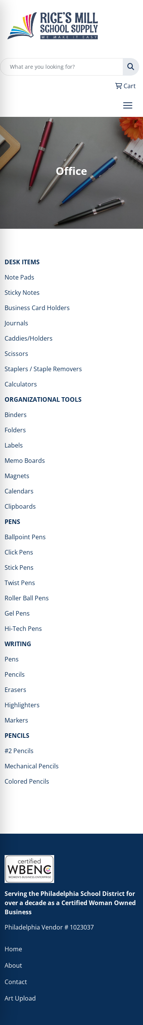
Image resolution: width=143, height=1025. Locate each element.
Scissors (16, 353)
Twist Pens (20, 583)
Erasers (15, 689)
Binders (16, 415)
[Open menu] (127, 105)
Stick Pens (19, 567)
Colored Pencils (27, 781)
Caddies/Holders (29, 338)
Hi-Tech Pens (23, 628)
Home (13, 949)
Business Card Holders (37, 308)
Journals (16, 323)
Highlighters (22, 705)
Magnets (17, 476)
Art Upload (20, 998)
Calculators (21, 384)
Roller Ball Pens (27, 598)
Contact (16, 982)
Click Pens (19, 552)
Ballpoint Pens (25, 537)
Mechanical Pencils (32, 766)
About (13, 965)
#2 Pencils (19, 751)
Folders (15, 430)
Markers (16, 720)
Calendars (19, 491)
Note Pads (19, 277)
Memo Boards (25, 460)
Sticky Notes (22, 292)
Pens (12, 659)
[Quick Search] (61, 67)
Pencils (15, 674)
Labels (14, 445)
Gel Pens (17, 613)
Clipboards (20, 506)
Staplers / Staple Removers (43, 369)
